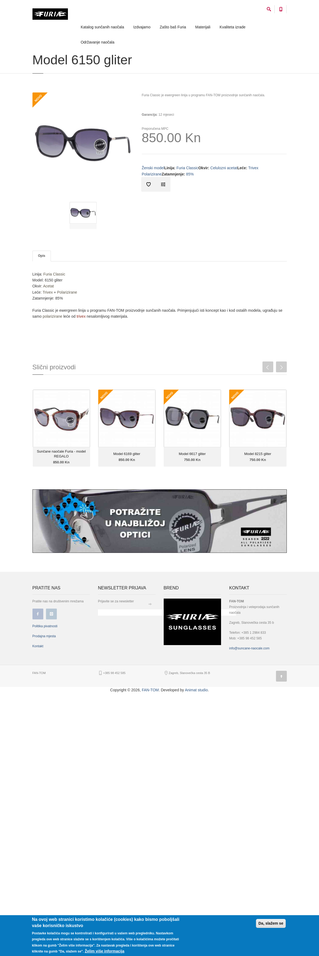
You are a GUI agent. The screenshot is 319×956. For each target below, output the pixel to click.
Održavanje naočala (97, 42)
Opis (41, 256)
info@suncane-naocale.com (249, 648)
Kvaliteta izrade (233, 27)
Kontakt (38, 646)
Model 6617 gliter (192, 454)
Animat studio (196, 690)
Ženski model (153, 168)
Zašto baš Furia (173, 27)
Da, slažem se (270, 923)
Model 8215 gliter (257, 454)
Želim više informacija (104, 951)
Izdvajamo (142, 27)
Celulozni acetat (223, 168)
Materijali (203, 27)
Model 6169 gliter (126, 454)
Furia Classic (187, 168)
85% (190, 174)
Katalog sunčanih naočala (102, 27)
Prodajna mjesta (44, 636)
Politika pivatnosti (45, 626)
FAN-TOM (150, 690)
